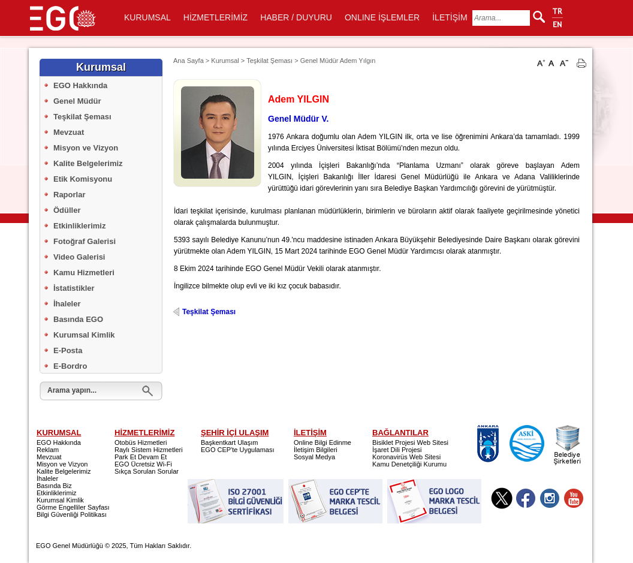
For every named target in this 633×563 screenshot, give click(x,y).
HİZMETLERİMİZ (215, 17)
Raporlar (69, 194)
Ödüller (67, 210)
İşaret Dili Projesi (397, 449)
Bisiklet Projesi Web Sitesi (410, 442)
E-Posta (67, 350)
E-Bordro (70, 366)
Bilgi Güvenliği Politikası (72, 514)
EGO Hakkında (80, 85)
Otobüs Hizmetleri (140, 442)
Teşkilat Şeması (82, 116)
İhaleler (67, 303)
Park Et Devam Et (140, 456)
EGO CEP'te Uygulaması (238, 449)
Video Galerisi (79, 256)
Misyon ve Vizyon (85, 147)
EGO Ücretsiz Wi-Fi (143, 464)
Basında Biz (54, 485)
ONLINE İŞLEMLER (382, 17)
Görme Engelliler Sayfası (73, 507)
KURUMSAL (147, 17)
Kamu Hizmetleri (83, 272)
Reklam (48, 449)
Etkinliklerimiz (79, 225)
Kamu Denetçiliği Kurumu (409, 464)
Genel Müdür (77, 101)
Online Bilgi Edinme (322, 442)
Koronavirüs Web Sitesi (406, 456)
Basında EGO (78, 319)
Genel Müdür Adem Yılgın (338, 60)
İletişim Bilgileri (315, 449)
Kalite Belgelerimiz (88, 163)
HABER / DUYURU (296, 17)
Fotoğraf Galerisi (84, 241)
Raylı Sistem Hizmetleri (148, 449)
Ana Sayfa (188, 60)
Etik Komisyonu (82, 178)
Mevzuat (68, 132)
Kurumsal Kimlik (84, 334)
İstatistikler (74, 288)
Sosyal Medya (314, 456)
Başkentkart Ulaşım (229, 442)
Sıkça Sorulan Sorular (146, 471)
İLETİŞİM (449, 17)
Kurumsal (225, 60)
